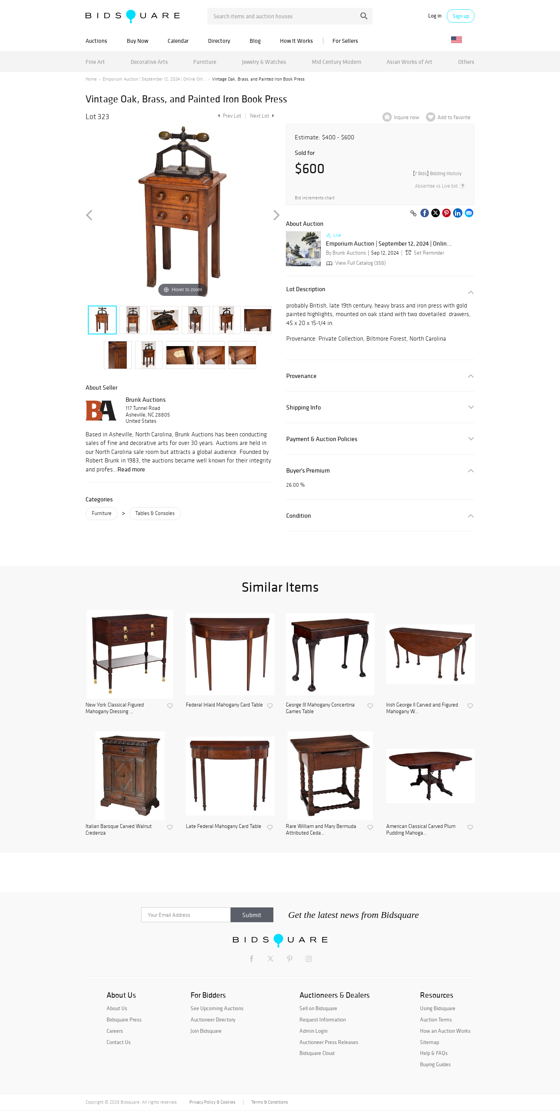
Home (91, 79)
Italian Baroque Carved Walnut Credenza (119, 829)
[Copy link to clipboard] (413, 213)
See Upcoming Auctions (217, 1008)
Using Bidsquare (437, 1008)
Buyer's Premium (308, 470)
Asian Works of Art (409, 61)
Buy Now (137, 40)
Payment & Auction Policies (321, 439)
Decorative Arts (149, 61)
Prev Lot (228, 116)
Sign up (461, 15)
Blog (255, 40)
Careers (115, 1030)
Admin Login (313, 1030)
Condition (298, 515)
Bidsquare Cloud (316, 1053)
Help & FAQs (434, 1053)
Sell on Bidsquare (318, 1008)
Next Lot (262, 116)
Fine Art (95, 61)
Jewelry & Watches (264, 61)
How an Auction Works (445, 1030)
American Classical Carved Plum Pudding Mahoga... (420, 829)
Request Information (322, 1019)
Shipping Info (303, 407)
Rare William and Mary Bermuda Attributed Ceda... (321, 829)
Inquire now (406, 117)
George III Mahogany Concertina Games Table (320, 708)
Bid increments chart (314, 197)
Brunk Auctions (146, 399)
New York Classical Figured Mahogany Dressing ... (115, 708)
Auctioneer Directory (213, 1019)
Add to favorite (454, 117)
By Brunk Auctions (346, 253)
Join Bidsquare (206, 1030)
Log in (434, 16)
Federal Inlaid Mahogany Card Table (224, 705)
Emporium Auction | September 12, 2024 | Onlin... (389, 243)
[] (437, 173)
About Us (117, 1008)
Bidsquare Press (124, 1019)
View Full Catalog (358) (355, 263)
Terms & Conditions (269, 1102)
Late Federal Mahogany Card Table (223, 826)
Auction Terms (436, 1019)
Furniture (204, 61)
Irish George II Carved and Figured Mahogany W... (422, 708)
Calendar (178, 40)
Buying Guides (435, 1064)
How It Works (296, 40)
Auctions (96, 40)
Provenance (301, 376)
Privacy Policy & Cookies (212, 1102)
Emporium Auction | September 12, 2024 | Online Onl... (154, 79)
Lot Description (306, 289)
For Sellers (345, 40)
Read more (131, 469)
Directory (219, 40)
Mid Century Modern (336, 61)
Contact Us (119, 1042)
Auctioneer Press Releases (328, 1042)
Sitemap (429, 1042)
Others (466, 61)
